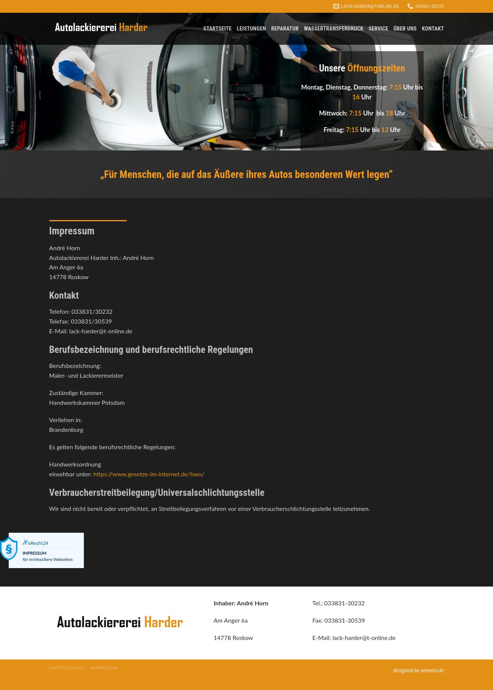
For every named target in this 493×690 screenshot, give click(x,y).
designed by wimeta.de (418, 670)
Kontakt (433, 29)
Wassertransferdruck (333, 29)
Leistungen (251, 29)
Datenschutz (67, 667)
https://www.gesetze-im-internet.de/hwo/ (149, 473)
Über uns (405, 29)
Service (378, 29)
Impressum (104, 667)
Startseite (217, 29)
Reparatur (285, 29)
